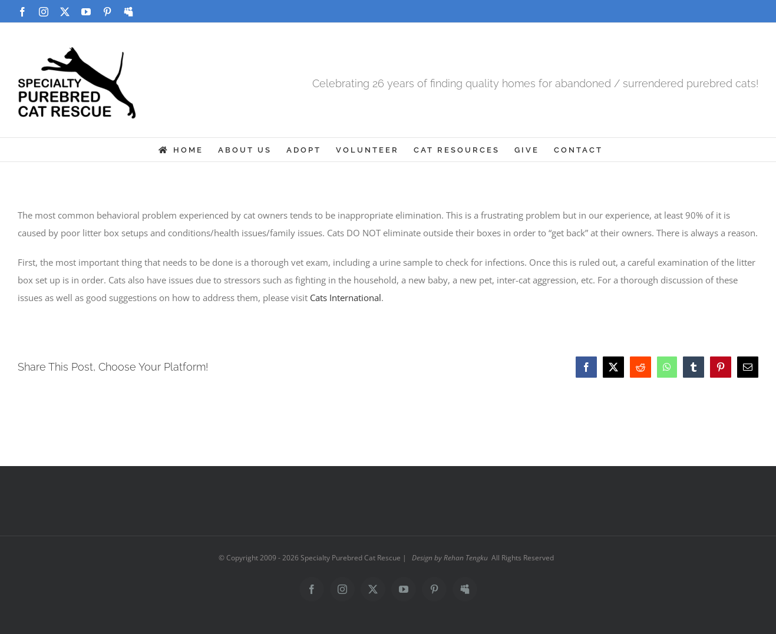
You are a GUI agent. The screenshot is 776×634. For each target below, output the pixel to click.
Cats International (345, 297)
